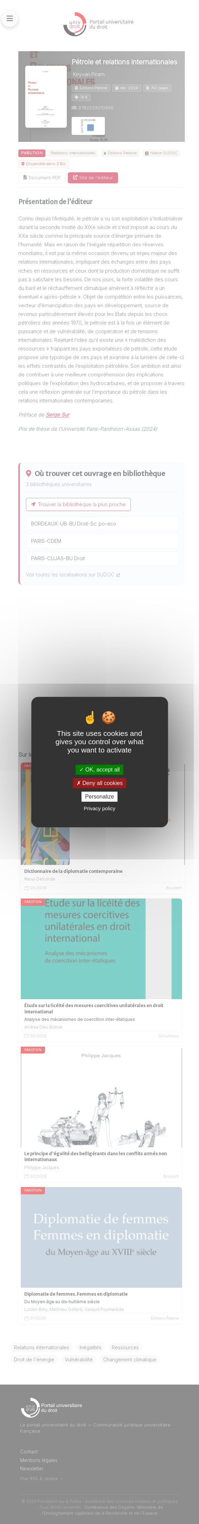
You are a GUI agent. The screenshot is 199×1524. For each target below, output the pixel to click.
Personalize (99, 797)
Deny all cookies (99, 783)
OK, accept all (99, 770)
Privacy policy (100, 808)
